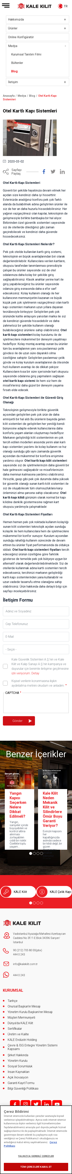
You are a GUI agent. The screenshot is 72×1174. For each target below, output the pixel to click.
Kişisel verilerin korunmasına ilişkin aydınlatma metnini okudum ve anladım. (38, 683)
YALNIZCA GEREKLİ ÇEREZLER (36, 1156)
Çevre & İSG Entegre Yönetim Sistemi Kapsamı (32, 1047)
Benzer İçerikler (36, 754)
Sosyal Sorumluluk (20, 1066)
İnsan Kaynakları (18, 1072)
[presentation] (34, 703)
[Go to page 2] (34, 853)
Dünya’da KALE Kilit (20, 1023)
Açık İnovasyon (18, 1077)
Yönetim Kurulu (17, 1061)
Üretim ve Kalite (18, 1034)
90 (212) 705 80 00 (24, 950)
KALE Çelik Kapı (60, 892)
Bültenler (17, 63)
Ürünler (12, 28)
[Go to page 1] (30, 853)
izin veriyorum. (21, 673)
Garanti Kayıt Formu (21, 1083)
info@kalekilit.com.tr (25, 964)
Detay (35, 673)
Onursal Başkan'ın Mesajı (24, 1006)
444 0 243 (19, 954)
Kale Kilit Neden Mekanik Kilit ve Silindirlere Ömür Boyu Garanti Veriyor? (52, 809)
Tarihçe (12, 1001)
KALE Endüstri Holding (22, 1040)
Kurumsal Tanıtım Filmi (26, 54)
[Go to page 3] (37, 853)
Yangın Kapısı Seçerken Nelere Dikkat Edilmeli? (18, 805)
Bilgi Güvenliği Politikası (23, 1088)
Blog (14, 71)
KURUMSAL (13, 990)
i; (25, 1104)
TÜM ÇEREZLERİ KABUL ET (36, 1166)
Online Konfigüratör (21, 37)
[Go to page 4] (41, 853)
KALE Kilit (20, 892)
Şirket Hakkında (18, 1055)
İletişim (13, 82)
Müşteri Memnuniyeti (21, 1017)
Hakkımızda (16, 19)
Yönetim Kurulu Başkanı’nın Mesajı (30, 1012)
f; (15, 1104)
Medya (12, 46)
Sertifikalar (15, 1028)
